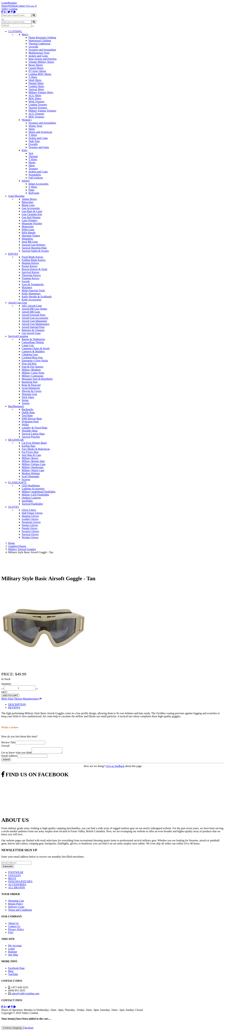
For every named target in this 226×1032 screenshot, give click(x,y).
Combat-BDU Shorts (39, 74)
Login (4, 2)
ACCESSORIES (17, 885)
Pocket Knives (29, 266)
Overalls (33, 144)
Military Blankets (31, 369)
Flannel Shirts (36, 83)
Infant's (26, 180)
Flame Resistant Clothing (42, 37)
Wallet (25, 424)
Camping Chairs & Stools (36, 348)
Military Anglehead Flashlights (38, 491)
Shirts (31, 165)
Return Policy (15, 904)
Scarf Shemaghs (30, 476)
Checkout (28, 1028)
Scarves (26, 479)
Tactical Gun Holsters (33, 244)
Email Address (9, 756)
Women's (27, 119)
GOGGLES (14, 876)
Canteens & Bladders (33, 351)
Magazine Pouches (32, 223)
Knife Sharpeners (31, 293)
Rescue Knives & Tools (34, 269)
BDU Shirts (34, 98)
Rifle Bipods (28, 232)
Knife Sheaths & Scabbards (37, 296)
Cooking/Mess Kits (32, 357)
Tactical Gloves (30, 534)
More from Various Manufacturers (21, 698)
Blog (10, 972)
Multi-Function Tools (33, 290)
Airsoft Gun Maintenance (36, 324)
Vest (30, 153)
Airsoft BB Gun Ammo (34, 308)
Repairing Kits (30, 381)
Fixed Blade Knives (32, 257)
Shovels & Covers (31, 391)
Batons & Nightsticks (33, 339)
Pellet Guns (28, 229)
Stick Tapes (28, 397)
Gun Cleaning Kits (32, 214)
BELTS (12, 879)
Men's (25, 34)
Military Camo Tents (33, 372)
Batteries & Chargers (33, 330)
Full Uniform (35, 177)
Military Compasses (32, 375)
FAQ (10, 933)
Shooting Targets (31, 235)
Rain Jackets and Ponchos (42, 58)
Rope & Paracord (31, 385)
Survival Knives (30, 272)
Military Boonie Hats (33, 461)
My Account (15, 946)
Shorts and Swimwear (40, 132)
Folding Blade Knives (33, 260)
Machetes (27, 287)
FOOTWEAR (15, 873)
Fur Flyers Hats (30, 452)
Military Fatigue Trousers (42, 110)
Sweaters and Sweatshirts (42, 49)
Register (12, 2)
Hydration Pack (30, 421)
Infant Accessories (38, 183)
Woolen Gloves (30, 537)
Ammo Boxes (29, 199)
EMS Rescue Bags (32, 418)
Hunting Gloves (30, 516)
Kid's (24, 150)
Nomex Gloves (30, 525)
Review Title (8, 742)
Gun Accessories (31, 208)
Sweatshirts (34, 174)
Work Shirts (35, 80)
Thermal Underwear (39, 43)
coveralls (33, 46)
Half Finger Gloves (32, 513)
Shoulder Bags (30, 430)
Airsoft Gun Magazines (34, 321)
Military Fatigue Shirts (40, 92)
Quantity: (6, 683)
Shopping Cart (16, 901)
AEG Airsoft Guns (32, 305)
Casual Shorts (35, 68)
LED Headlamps (31, 485)
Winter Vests (35, 125)
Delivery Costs (16, 907)
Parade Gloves (29, 528)
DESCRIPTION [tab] (17, 704)
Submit (6, 760)
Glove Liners (29, 509)
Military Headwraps (32, 467)
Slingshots (27, 238)
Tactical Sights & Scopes (35, 250)
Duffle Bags (28, 412)
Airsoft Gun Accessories (35, 317)
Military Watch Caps (33, 470)
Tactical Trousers (37, 107)
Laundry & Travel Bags (34, 427)
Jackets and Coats (38, 55)
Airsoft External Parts (33, 314)
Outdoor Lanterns (31, 497)
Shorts (31, 162)
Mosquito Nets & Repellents (37, 378)
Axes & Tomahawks (33, 284)
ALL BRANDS (16, 888)
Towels (26, 403)
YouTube (13, 975)
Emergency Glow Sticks (35, 360)
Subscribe (8, 867)
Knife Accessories (31, 299)
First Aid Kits (29, 363)
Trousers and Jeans (38, 147)
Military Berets (30, 458)
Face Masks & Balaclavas (36, 449)
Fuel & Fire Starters (32, 366)
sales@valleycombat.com (25, 994)
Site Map (13, 955)
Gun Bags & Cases (32, 211)
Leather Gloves (30, 519)
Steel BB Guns (30, 241)
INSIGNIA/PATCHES (20, 882)
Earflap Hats (28, 445)
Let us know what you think (16, 753)
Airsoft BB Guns (31, 311)
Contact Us (23, 5)
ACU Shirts (34, 95)
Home (4, 5)
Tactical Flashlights (32, 503)
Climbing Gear (30, 354)
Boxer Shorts (35, 64)
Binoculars (27, 202)
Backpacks (27, 409)
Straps (25, 400)
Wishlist (12, 5)
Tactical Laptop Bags (33, 433)
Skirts (31, 128)
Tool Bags (27, 415)
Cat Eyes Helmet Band (34, 442)
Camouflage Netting (33, 342)
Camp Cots (28, 345)
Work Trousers (36, 101)
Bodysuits (33, 192)
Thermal (33, 156)
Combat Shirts (36, 86)
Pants (31, 189)
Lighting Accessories (33, 488)
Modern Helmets (31, 473)
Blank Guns (28, 205)
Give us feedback (115, 767)
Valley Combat (9, 8)
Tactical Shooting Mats (34, 247)
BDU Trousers (36, 116)
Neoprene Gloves (31, 522)
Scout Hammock (31, 388)
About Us (13, 924)
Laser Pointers (29, 220)
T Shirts (32, 77)
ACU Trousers (36, 113)
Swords (26, 281)
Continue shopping (12, 1029)
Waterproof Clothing (39, 40)
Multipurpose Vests (39, 52)
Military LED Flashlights (35, 494)
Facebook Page (16, 969)
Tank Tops (34, 141)
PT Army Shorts (37, 71)
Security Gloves (30, 531)
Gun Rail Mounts (31, 217)
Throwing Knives (31, 275)
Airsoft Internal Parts (33, 327)
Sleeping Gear (29, 394)
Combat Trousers (37, 104)
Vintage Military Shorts (41, 61)
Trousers (33, 168)
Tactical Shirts (36, 89)
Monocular (28, 226)
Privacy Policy (16, 930)
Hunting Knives (30, 263)
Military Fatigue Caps (33, 464)
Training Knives (30, 278)
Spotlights (27, 500)
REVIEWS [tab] (14, 707)
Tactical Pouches (31, 436)
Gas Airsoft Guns (31, 333)
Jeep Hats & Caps (31, 455)
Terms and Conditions (20, 910)
